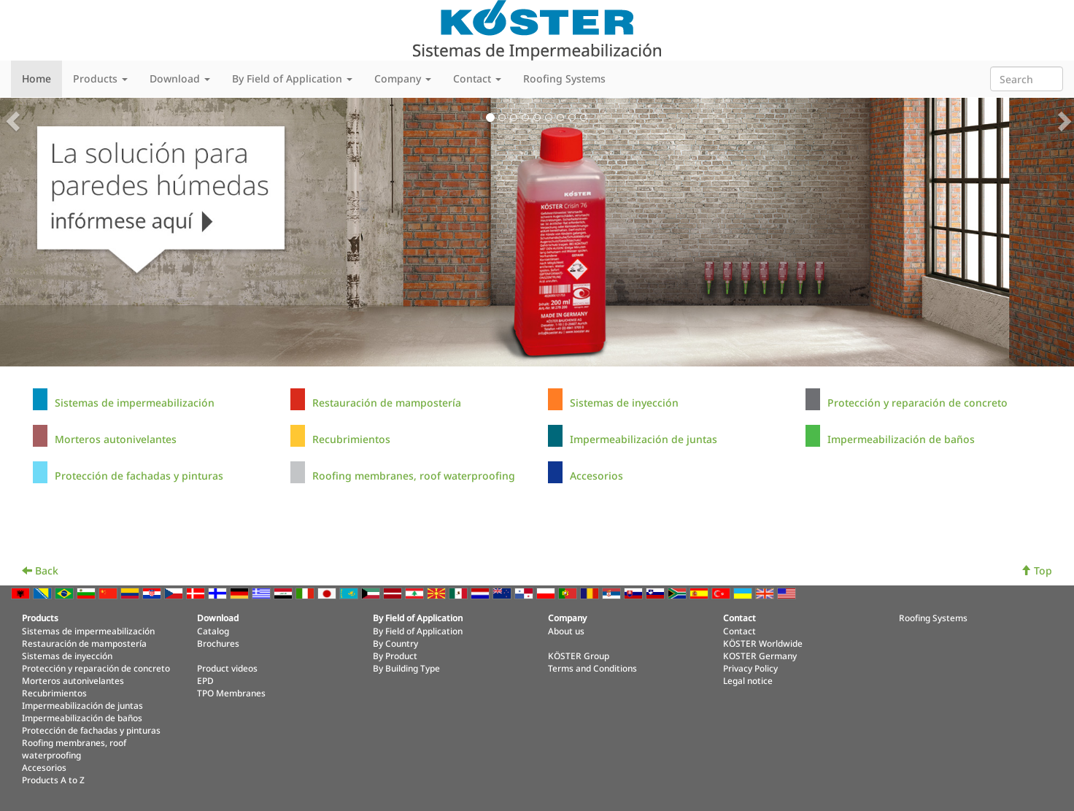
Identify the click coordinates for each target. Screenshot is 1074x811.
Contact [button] (477, 78)
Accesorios (596, 476)
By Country (395, 643)
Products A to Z (53, 779)
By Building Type (406, 668)
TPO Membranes (231, 693)
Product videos (227, 668)
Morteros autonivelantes (116, 439)
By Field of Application (418, 631)
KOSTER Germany (760, 655)
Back (40, 570)
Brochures (218, 643)
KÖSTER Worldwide (763, 643)
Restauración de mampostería (386, 403)
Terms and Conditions (592, 668)
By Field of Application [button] (292, 78)
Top (1036, 570)
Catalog (213, 631)
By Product (395, 655)
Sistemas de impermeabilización (135, 403)
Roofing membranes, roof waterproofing (413, 476)
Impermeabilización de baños (901, 439)
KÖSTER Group (578, 655)
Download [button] (180, 78)
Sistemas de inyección (624, 403)
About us (566, 631)
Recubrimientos (351, 439)
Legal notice (748, 680)
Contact (739, 631)
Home (36, 78)
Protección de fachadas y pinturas (139, 476)
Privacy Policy (750, 668)
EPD (205, 680)
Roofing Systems (564, 78)
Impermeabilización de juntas (643, 439)
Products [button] (100, 78)
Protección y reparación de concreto (917, 403)
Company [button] (402, 78)
